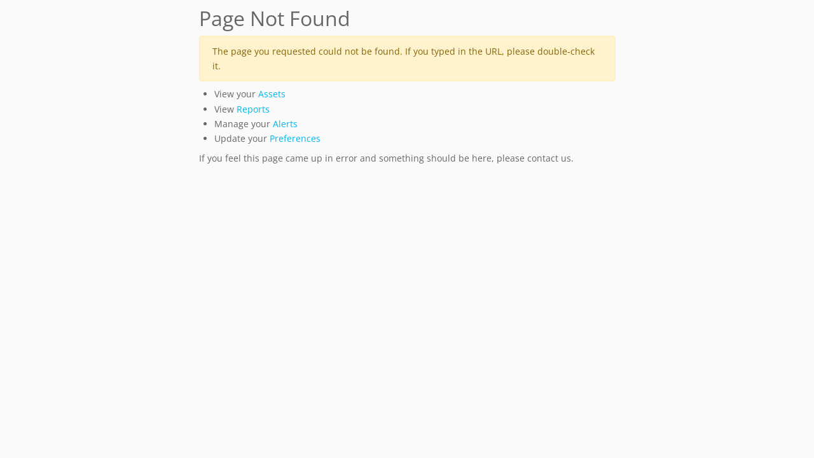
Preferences (295, 138)
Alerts (285, 124)
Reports (253, 109)
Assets (272, 94)
